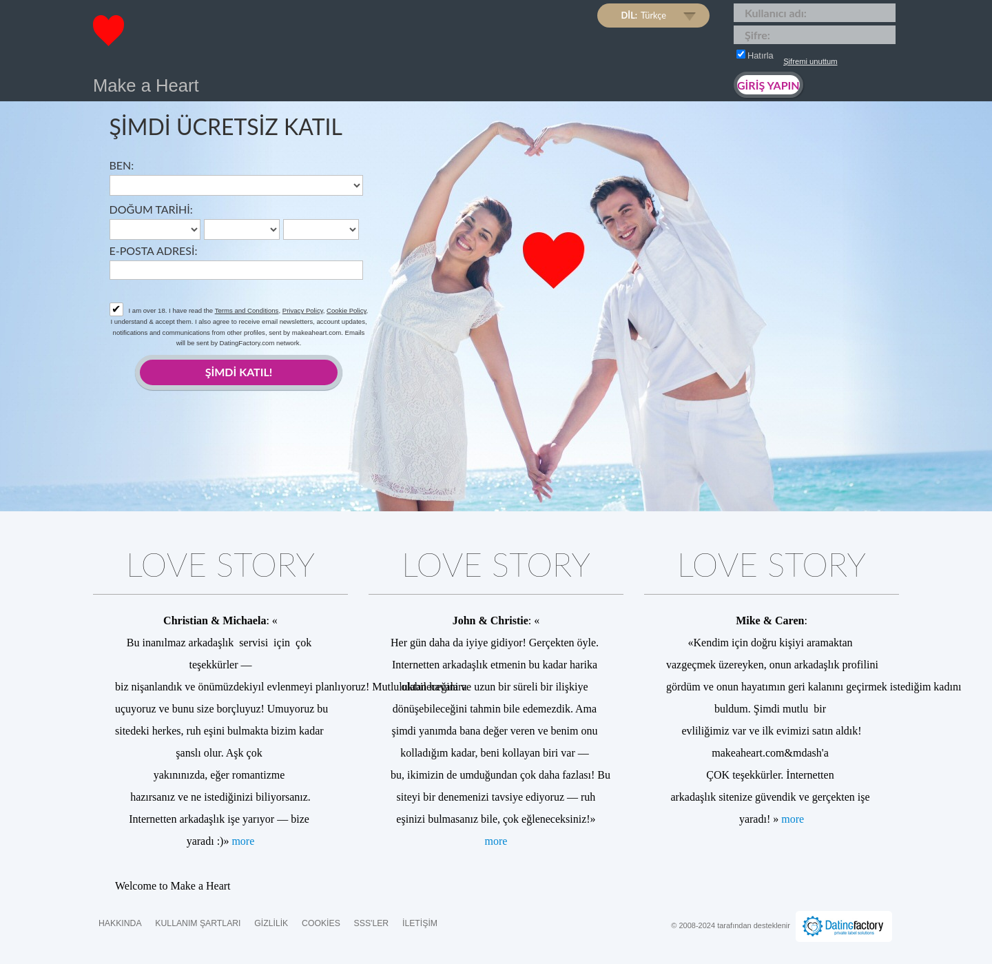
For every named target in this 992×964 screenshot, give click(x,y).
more (242, 841)
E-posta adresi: (154, 250)
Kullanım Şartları (197, 923)
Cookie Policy (346, 310)
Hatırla (755, 55)
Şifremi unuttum (810, 61)
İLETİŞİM (419, 923)
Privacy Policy (302, 310)
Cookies (321, 923)
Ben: (122, 165)
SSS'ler (371, 923)
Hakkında (120, 923)
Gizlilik (271, 923)
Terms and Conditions (247, 310)
